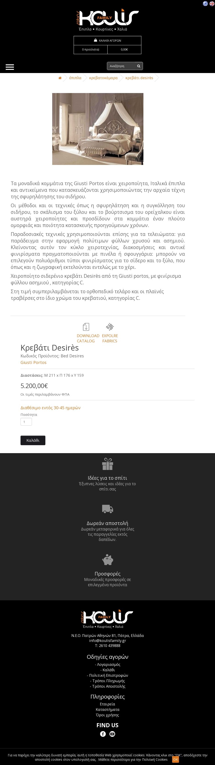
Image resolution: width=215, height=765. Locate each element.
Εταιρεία (107, 704)
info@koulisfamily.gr (107, 640)
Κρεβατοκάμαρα (103, 77)
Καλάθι (32, 440)
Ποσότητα (29, 414)
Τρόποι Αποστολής (108, 686)
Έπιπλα (75, 77)
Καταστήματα (107, 709)
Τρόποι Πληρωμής (108, 680)
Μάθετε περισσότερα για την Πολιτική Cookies (133, 759)
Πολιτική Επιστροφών (108, 675)
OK (175, 759)
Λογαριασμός (108, 664)
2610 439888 (109, 645)
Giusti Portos (34, 362)
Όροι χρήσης (107, 714)
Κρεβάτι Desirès (139, 77)
